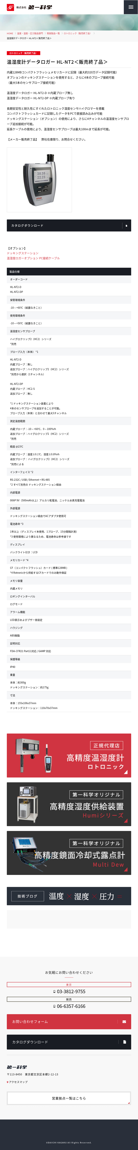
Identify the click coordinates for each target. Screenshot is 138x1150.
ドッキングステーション (22, 253)
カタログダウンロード (69, 226)
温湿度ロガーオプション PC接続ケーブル (33, 258)
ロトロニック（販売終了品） (78, 33)
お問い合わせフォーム (69, 1021)
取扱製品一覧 (53, 33)
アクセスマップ (17, 1082)
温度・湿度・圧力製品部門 (30, 33)
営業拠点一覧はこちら (69, 1098)
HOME (10, 33)
